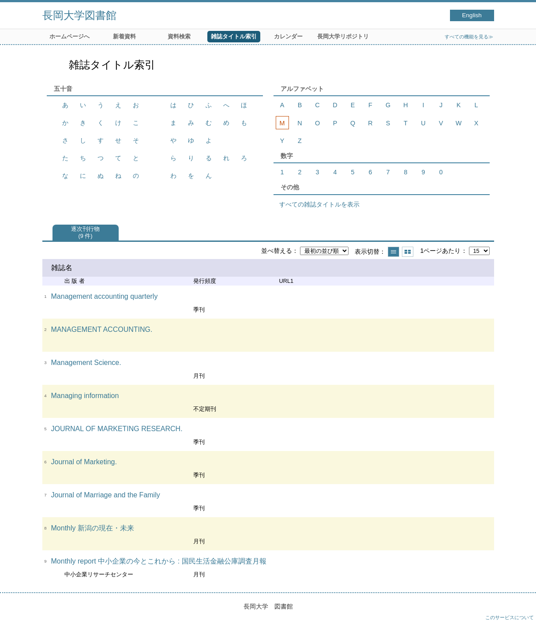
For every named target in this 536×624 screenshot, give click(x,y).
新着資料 (124, 36)
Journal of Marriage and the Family (105, 495)
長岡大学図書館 (79, 15)
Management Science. (86, 362)
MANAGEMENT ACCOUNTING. (102, 329)
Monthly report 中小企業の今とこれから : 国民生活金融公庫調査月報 (158, 561)
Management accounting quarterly (104, 296)
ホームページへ (69, 36)
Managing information (85, 395)
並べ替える (276, 250)
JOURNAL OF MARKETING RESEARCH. (117, 428)
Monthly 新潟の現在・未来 (92, 528)
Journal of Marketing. (84, 462)
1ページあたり (440, 250)
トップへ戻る (521, 609)
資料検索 (179, 36)
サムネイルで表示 (407, 252)
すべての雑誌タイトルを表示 (319, 204)
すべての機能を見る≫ (469, 36)
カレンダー (288, 36)
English (472, 15)
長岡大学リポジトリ (343, 36)
